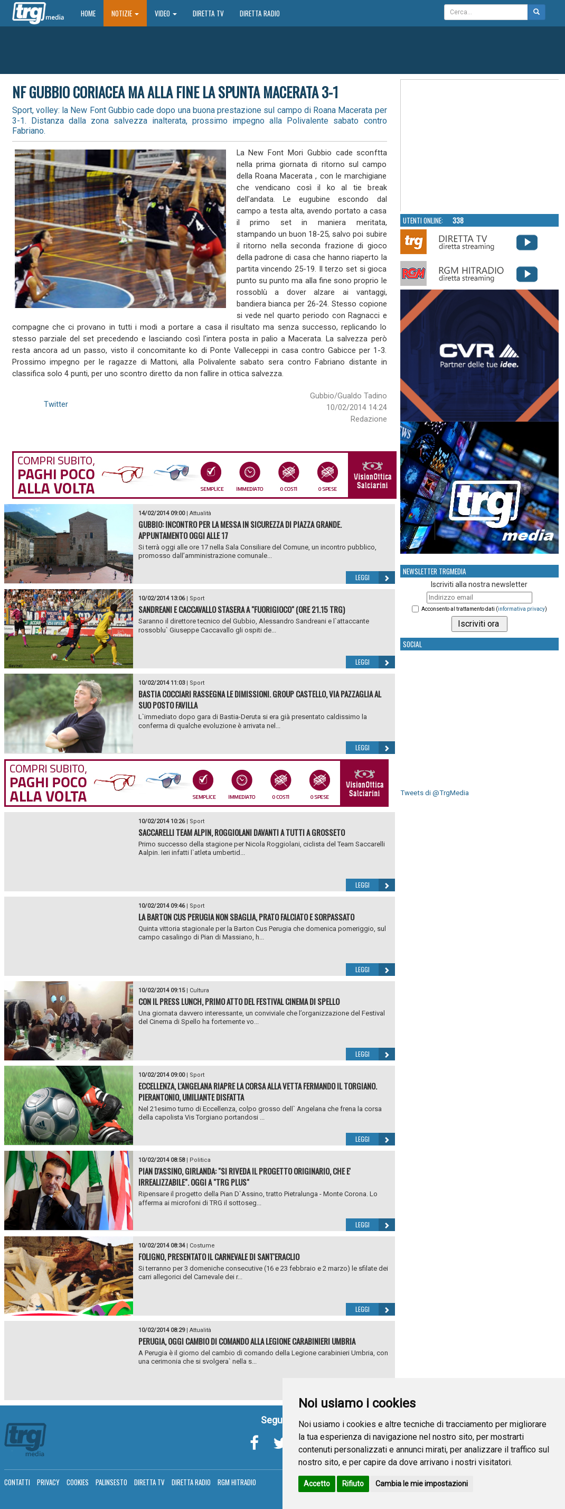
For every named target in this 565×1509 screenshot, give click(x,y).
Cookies (78, 1482)
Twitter (56, 404)
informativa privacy (521, 609)
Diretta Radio (260, 13)
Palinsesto (111, 1482)
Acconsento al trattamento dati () (484, 609)
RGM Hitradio (237, 1482)
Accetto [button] (317, 1483)
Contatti (17, 1482)
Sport (197, 598)
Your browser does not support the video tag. (480, 146)
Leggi (375, 577)
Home (92, 12)
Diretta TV (208, 13)
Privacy (48, 1482)
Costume (202, 1245)
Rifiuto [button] (353, 1483)
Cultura (199, 990)
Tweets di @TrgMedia (434, 793)
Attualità (200, 513)
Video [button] (166, 13)
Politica (200, 1160)
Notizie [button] (125, 13)
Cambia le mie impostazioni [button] (421, 1483)
